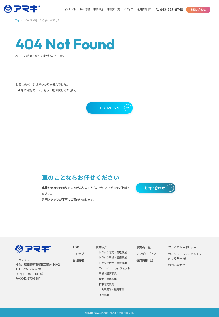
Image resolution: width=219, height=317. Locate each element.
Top (17, 20)
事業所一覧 (113, 9)
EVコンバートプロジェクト (114, 268)
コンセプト (69, 9)
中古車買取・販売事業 (111, 289)
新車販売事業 (106, 284)
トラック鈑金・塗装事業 (113, 263)
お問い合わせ (198, 9)
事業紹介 (98, 9)
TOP (75, 247)
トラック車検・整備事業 (113, 257)
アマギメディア (146, 254)
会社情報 (85, 9)
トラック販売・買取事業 (113, 252)
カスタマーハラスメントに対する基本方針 (185, 256)
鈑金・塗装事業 (108, 279)
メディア (128, 9)
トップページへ (109, 108)
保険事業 (104, 295)
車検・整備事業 (108, 273)
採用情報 (142, 9)
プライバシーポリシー (182, 247)
